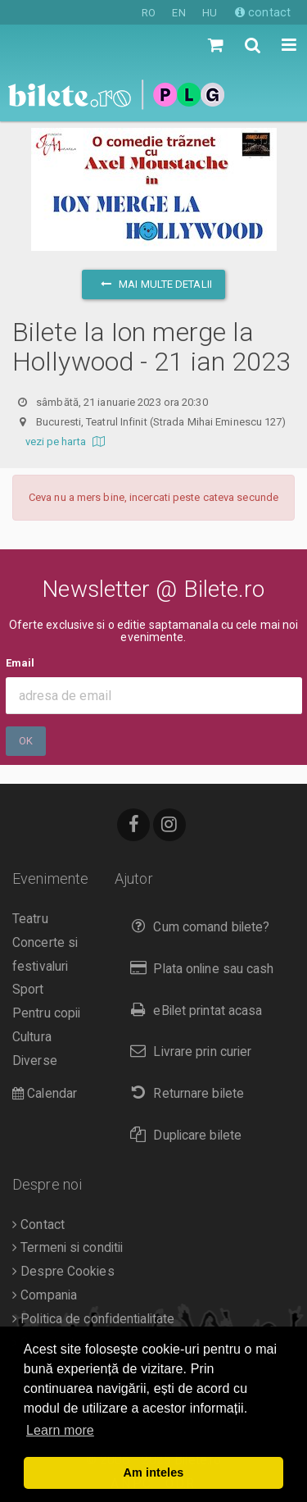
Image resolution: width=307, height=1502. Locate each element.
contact (263, 12)
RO (149, 13)
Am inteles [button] (154, 1472)
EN (178, 13)
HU (209, 13)
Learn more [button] (60, 1430)
